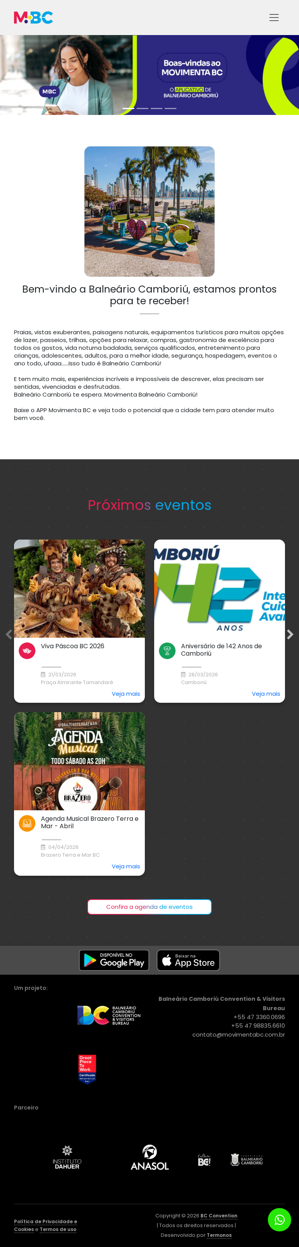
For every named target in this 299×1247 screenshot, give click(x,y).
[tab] (128, 108)
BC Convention (219, 1215)
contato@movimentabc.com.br (238, 1034)
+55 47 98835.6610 (258, 1025)
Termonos (219, 1235)
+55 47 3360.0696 (259, 1017)
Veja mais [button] (126, 694)
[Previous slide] (8, 634)
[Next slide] (290, 634)
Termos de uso (58, 1229)
